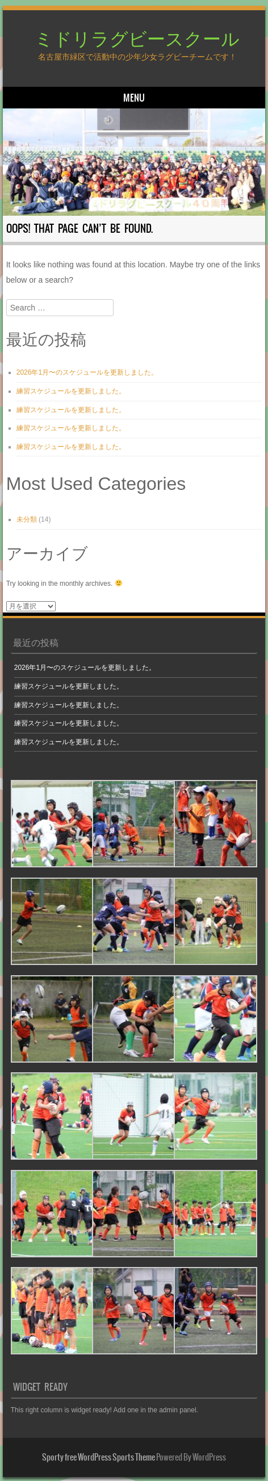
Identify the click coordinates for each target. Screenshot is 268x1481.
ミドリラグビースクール (137, 38)
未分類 (26, 519)
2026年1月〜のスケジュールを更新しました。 (87, 372)
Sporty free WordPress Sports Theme (98, 1457)
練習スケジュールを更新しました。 (70, 391)
